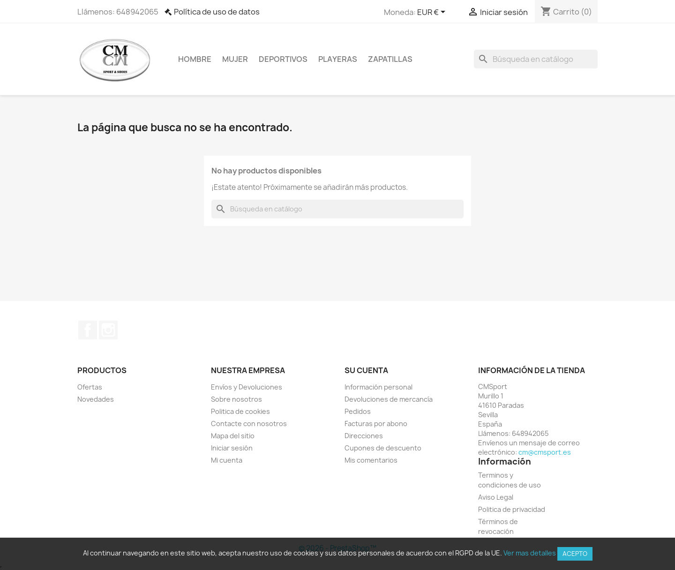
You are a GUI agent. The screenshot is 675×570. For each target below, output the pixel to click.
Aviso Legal (495, 497)
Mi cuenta (226, 460)
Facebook (87, 330)
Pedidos (358, 411)
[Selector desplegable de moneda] (433, 12)
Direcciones (364, 435)
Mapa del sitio (233, 435)
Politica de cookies (240, 411)
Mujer (235, 59)
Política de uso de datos (217, 12)
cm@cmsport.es (544, 452)
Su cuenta (366, 370)
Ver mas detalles (529, 552)
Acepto (574, 553)
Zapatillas (390, 59)
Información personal (378, 386)
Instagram (108, 330)
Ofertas (89, 386)
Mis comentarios (371, 460)
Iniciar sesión (232, 447)
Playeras (337, 59)
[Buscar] (536, 59)
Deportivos (283, 59)
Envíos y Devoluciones (246, 386)
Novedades (95, 399)
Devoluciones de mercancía (389, 399)
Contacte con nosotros (249, 423)
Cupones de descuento (383, 447)
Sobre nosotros (236, 399)
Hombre (194, 59)
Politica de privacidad (511, 509)
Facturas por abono (376, 423)
